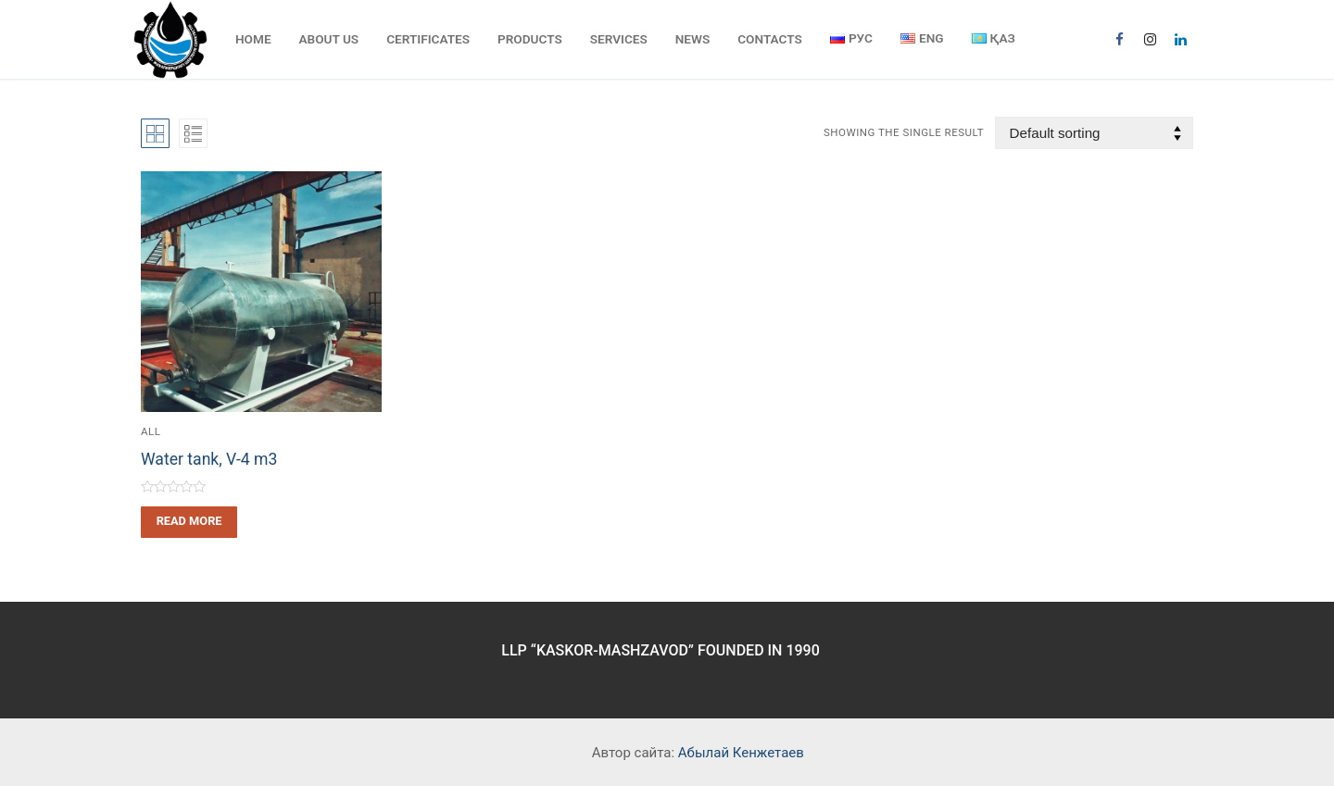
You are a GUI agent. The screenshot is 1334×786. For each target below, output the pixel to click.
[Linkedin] (1180, 39)
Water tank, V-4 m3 (209, 459)
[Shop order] (1094, 133)
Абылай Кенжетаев (741, 752)
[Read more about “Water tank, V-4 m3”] (189, 521)
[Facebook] (1119, 39)
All (150, 431)
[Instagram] (1150, 39)
